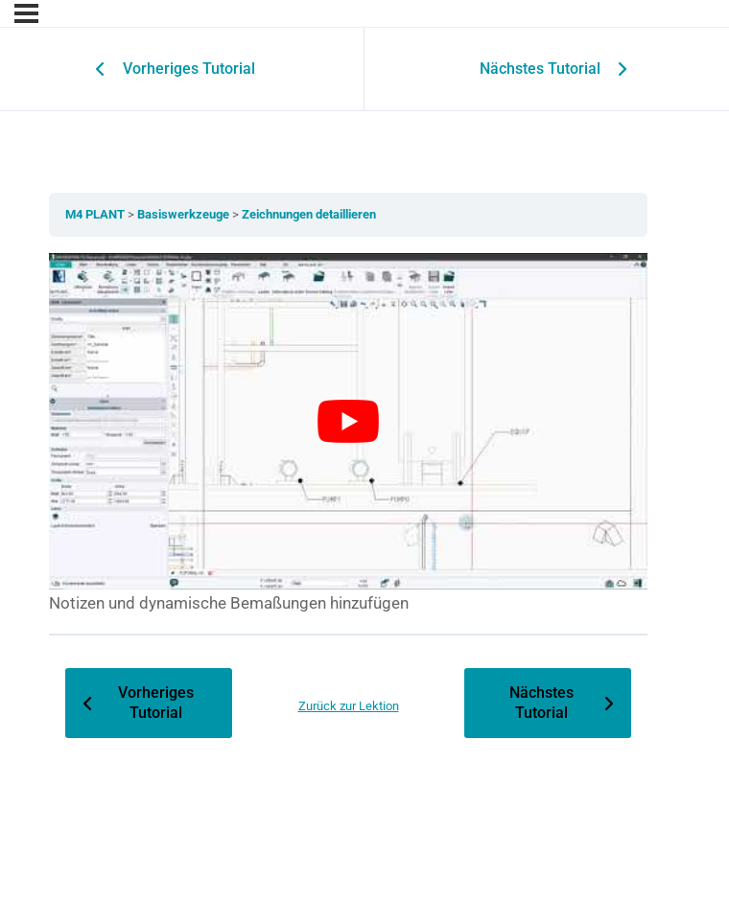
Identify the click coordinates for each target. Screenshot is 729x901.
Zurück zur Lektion (348, 706)
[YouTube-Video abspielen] (348, 421)
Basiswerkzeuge (184, 214)
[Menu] (26, 13)
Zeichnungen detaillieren (309, 214)
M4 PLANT (96, 214)
